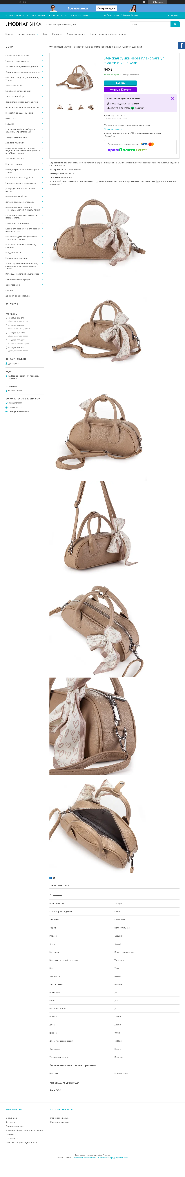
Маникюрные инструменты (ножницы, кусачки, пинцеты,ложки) (22, 208)
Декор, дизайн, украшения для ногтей (20, 189)
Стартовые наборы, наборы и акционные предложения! (20, 130)
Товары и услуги (62, 47)
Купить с (120, 89)
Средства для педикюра (17, 223)
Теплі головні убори (15, 96)
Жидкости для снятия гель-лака (20, 183)
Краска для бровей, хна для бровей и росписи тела (22, 230)
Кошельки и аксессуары (17, 55)
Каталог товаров (26, 34)
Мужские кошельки (59, 1122)
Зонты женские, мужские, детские (21, 66)
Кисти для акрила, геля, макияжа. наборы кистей (21, 216)
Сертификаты (12, 1138)
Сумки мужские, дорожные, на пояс (22, 72)
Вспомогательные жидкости (19, 177)
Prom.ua (106, 1155)
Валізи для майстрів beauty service (22, 273)
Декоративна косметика (17, 295)
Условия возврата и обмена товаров (108, 34)
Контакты (57, 34)
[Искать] (175, 24)
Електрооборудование (16, 258)
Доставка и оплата (76, 34)
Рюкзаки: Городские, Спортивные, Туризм (22, 78)
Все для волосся (13, 252)
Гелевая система (13, 164)
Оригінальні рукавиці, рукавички (21, 101)
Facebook (78, 47)
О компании (11, 1117)
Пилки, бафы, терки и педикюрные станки (22, 170)
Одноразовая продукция (17, 279)
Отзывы (10, 1134)
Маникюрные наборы (16, 196)
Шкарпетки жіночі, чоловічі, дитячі (22, 107)
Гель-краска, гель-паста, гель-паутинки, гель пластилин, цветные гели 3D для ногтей (22, 150)
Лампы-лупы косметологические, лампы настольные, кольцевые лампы (21, 266)
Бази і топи (10, 118)
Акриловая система (14, 158)
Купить (120, 83)
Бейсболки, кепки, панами (18, 90)
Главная (9, 34)
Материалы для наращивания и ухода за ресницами (21, 237)
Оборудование (12, 284)
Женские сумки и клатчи (17, 61)
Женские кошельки (59, 1117)
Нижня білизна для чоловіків (19, 112)
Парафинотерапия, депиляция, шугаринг (20, 245)
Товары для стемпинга (16, 137)
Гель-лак (9, 123)
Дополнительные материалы (19, 201)
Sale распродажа (13, 85)
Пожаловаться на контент (84, 1157)
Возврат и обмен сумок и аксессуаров (24, 1130)
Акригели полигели (14, 142)
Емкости (9, 290)
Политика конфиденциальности (21, 1142)
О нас (45, 34)
